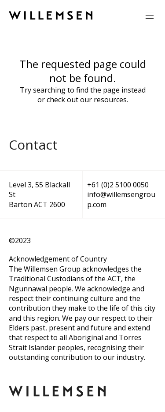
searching (49, 90)
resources (110, 99)
